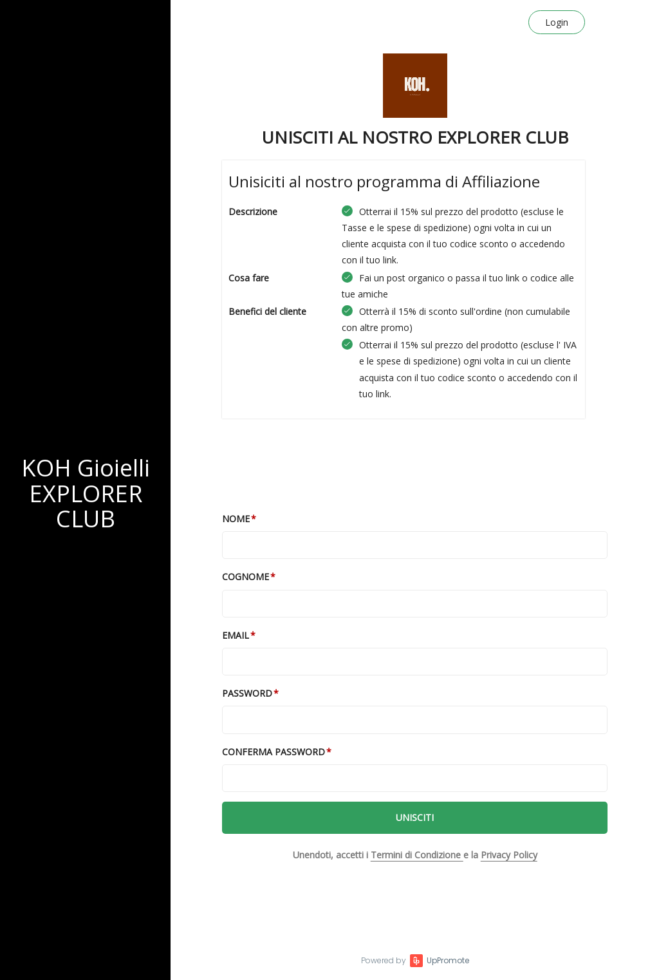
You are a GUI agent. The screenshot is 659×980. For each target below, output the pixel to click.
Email (235, 635)
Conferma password (273, 752)
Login (556, 22)
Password (247, 693)
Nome (236, 519)
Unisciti (415, 817)
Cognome (245, 576)
